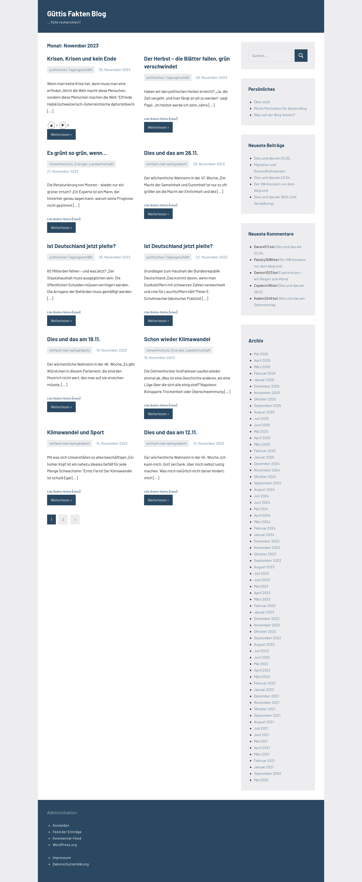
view (173, 119)
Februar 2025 (264, 450)
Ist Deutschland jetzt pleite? (81, 246)
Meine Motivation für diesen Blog (280, 108)
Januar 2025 (264, 457)
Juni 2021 (261, 734)
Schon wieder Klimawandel (177, 339)
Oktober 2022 (265, 631)
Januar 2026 (264, 379)
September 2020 (267, 773)
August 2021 (264, 721)
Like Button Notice (156, 119)
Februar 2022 (265, 683)
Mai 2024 (261, 508)
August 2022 (264, 644)
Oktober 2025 (265, 399)
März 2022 (262, 676)
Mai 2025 (261, 431)
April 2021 (262, 747)
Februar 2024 (265, 528)
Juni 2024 (262, 502)
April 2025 (262, 437)
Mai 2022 (261, 663)
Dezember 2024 (267, 463)
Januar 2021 (264, 767)
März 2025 (262, 444)
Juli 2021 (261, 728)
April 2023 (262, 592)
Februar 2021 (264, 760)
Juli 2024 (261, 496)
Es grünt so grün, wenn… (77, 153)
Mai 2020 (261, 780)
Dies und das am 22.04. (272, 177)
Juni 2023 (262, 579)
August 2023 (264, 567)
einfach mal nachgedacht (166, 164)
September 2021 (267, 715)
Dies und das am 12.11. (170, 432)
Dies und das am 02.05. (272, 158)
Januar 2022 (264, 689)
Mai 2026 (261, 354)
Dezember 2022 (267, 618)
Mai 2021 (261, 741)
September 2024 (267, 483)
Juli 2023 (261, 573)
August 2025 (264, 412)
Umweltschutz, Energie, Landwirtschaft (81, 164)
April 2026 (262, 360)
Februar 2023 (264, 605)
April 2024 (262, 515)
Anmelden (61, 825)
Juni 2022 (262, 657)
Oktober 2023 (265, 554)
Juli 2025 (261, 418)
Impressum (62, 857)
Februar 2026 (264, 373)
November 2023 (267, 547)
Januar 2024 (264, 534)
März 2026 (262, 366)
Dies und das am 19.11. (73, 339)
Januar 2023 (264, 612)
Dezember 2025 (266, 386)
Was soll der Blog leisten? (274, 114)
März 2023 (262, 599)
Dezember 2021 (266, 696)
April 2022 (262, 670)
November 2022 (267, 625)
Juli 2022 (261, 650)
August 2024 (264, 489)
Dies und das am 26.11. (171, 153)
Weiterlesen (61, 134)
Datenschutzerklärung (71, 864)
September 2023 (267, 560)
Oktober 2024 (265, 476)
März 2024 (262, 521)
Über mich (262, 102)
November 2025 (267, 392)
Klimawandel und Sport (75, 432)
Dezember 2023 (266, 541)
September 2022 (267, 638)
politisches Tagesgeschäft (71, 69)
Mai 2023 (261, 586)
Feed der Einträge (67, 831)
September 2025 (267, 405)
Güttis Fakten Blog (81, 13)
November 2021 (266, 702)
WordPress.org (65, 844)
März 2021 (262, 754)
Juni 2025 (262, 425)
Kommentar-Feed (67, 838)
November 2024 (267, 470)
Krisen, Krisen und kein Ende (81, 58)
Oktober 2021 (264, 709)
